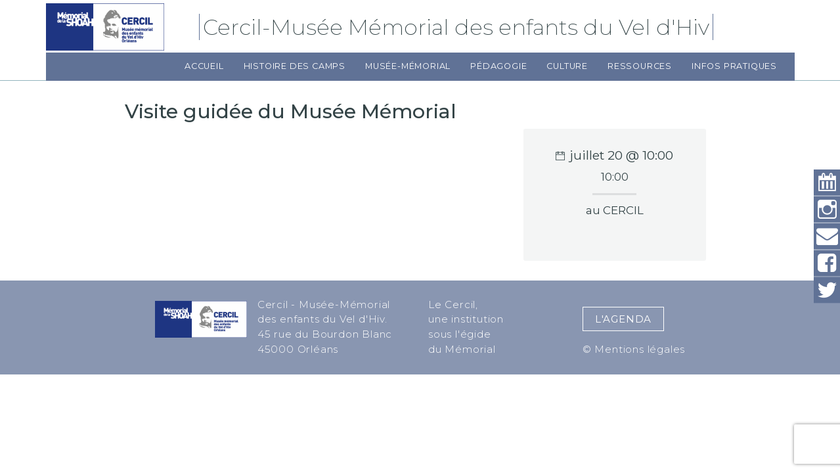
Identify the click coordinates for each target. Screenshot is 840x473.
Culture (567, 66)
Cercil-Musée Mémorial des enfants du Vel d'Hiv (458, 27)
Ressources (640, 66)
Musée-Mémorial (408, 66)
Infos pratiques (734, 66)
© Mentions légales (634, 349)
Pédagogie (498, 66)
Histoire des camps (294, 66)
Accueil (204, 66)
